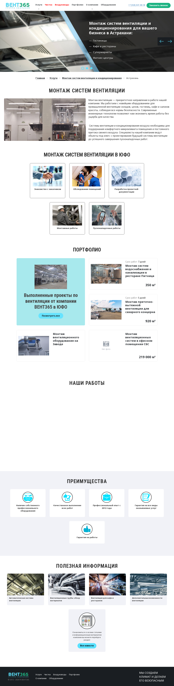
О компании (40, 678)
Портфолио (74, 674)
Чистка (47, 674)
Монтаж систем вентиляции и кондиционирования (92, 78)
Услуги (54, 78)
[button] (162, 41)
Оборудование (56, 678)
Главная (40, 78)
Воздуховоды (59, 674)
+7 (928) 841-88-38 (136, 5)
